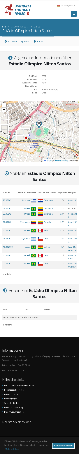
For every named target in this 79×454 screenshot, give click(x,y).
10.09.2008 (7, 247)
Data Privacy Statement (14, 412)
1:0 (61, 200)
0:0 (61, 247)
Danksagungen (10, 398)
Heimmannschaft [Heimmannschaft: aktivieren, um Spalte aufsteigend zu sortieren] (27, 192)
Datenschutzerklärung (13, 407)
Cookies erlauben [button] (63, 445)
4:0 (61, 230)
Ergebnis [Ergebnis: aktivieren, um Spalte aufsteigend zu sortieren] (62, 192)
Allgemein (10, 41)
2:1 (61, 213)
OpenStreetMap (61, 160)
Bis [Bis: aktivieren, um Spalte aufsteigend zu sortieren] (26, 309)
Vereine (38, 41)
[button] (39, 124)
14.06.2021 (7, 238)
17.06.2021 (7, 230)
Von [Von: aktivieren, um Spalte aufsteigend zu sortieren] (5, 309)
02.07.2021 (7, 263)
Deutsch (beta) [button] (66, 5)
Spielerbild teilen (11, 403)
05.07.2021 (7, 255)
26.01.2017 (7, 208)
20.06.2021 (7, 222)
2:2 (61, 222)
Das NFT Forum (11, 394)
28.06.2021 (7, 200)
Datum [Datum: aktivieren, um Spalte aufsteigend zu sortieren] (6, 192)
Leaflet (48, 160)
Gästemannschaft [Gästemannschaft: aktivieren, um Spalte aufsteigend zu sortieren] (47, 192)
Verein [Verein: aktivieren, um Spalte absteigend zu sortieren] (47, 309)
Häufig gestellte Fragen (14, 390)
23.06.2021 (7, 213)
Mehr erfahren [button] (12, 449)
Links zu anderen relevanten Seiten (19, 385)
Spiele (25, 41)
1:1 (61, 238)
